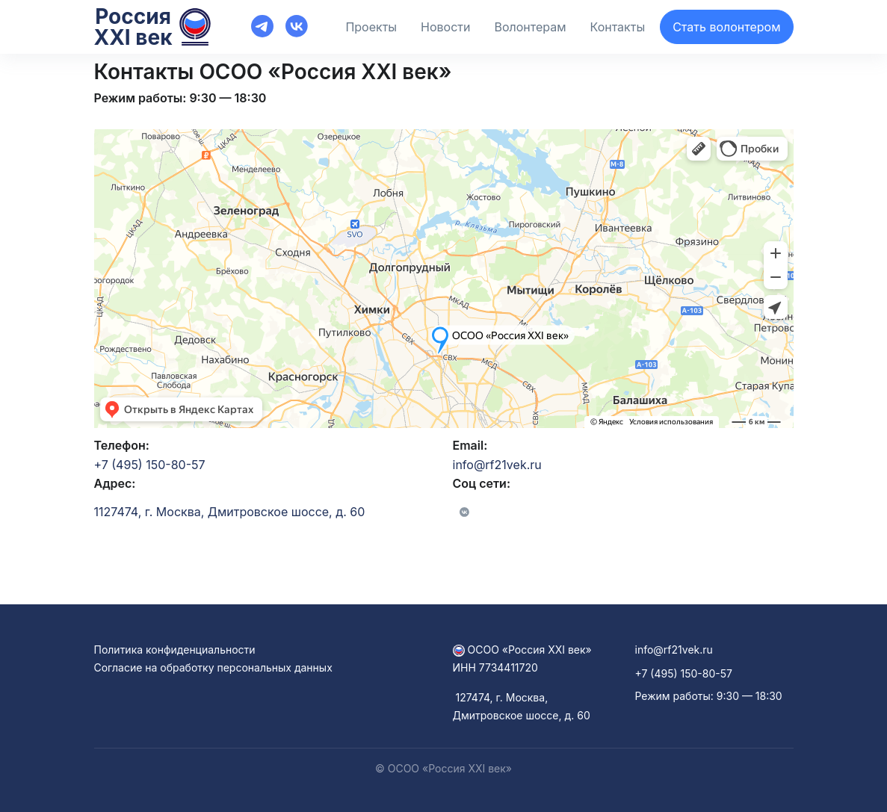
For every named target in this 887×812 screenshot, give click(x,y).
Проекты (371, 26)
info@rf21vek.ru (497, 464)
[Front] (212, 25)
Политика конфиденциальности (175, 649)
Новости (445, 26)
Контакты (618, 26)
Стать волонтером (726, 26)
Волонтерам (530, 26)
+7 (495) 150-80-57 (149, 464)
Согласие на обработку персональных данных (213, 667)
